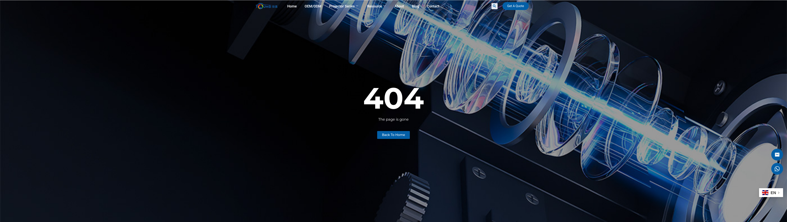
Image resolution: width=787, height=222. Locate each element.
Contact (433, 6)
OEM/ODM (313, 6)
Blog (415, 6)
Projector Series (343, 6)
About (399, 6)
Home (292, 6)
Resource (376, 6)
